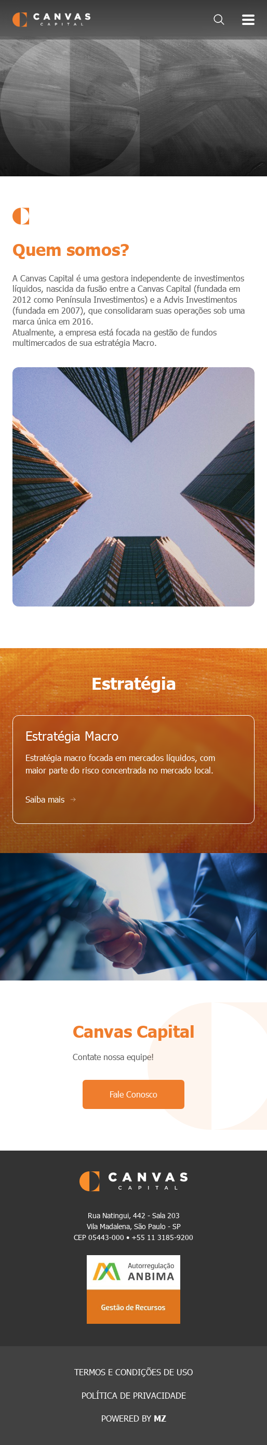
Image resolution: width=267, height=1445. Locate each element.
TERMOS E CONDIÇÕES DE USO (133, 1372)
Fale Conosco (133, 1094)
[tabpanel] (133, 106)
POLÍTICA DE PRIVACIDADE (134, 1395)
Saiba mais (50, 799)
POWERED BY (133, 1418)
